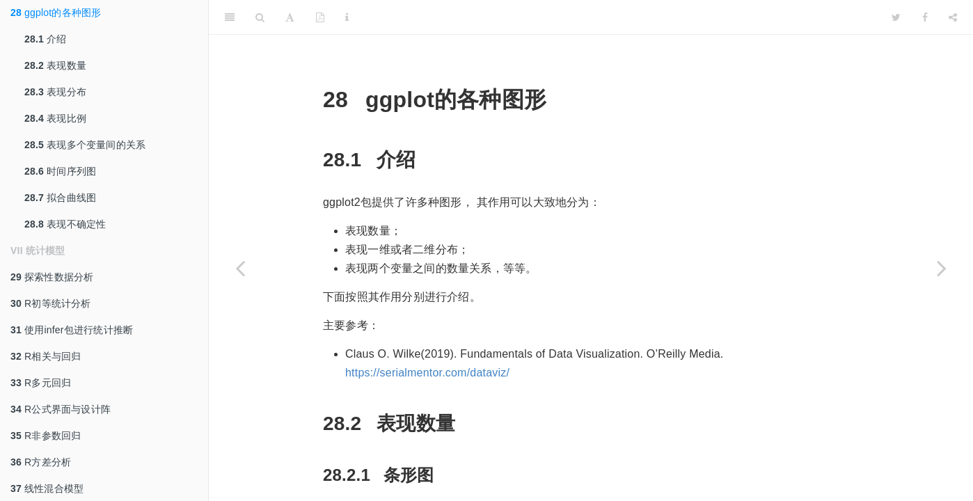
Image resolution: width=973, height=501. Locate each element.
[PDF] (320, 17)
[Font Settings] (290, 17)
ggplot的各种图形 (55, 12)
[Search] (260, 17)
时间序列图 (60, 171)
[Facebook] (925, 17)
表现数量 (55, 65)
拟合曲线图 (60, 197)
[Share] (952, 17)
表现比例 (55, 118)
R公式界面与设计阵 (60, 409)
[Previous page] (240, 268)
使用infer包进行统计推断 (71, 329)
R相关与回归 (45, 356)
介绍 (45, 39)
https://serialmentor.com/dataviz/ (427, 373)
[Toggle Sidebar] (229, 17)
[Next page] (941, 268)
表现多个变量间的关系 (84, 144)
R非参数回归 (45, 435)
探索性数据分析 (51, 277)
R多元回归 (40, 382)
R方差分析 (40, 462)
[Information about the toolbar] (347, 17)
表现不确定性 (65, 224)
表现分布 (55, 91)
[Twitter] (896, 17)
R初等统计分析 (50, 303)
